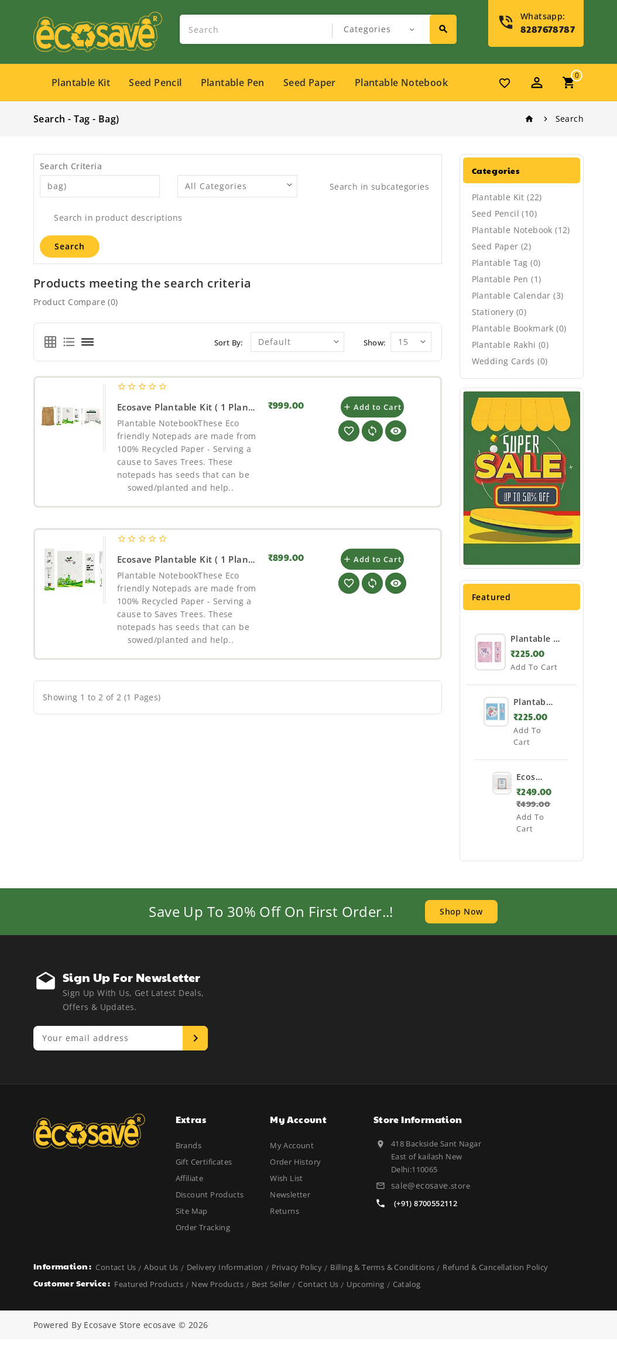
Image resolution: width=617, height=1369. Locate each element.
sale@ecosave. (421, 1185)
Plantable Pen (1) (506, 279)
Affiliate (190, 1178)
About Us (161, 1297)
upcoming (365, 1314)
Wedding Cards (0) (510, 361)
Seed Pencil (155, 82)
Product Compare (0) (75, 301)
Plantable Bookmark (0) (519, 328)
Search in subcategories (372, 186)
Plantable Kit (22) (507, 197)
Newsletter (290, 1194)
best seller (271, 1314)
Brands (188, 1145)
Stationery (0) (499, 311)
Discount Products (210, 1194)
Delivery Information (225, 1297)
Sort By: (228, 342)
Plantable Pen (233, 82)
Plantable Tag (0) (506, 262)
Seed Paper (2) (502, 246)
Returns (284, 1211)
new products (217, 1314)
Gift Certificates (204, 1161)
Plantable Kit (81, 82)
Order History (295, 1161)
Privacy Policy (297, 1297)
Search (570, 118)
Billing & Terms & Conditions (382, 1297)
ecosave (159, 1354)
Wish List (286, 1178)
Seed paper (309, 82)
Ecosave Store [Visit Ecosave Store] (112, 1354)
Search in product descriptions (111, 217)
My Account (292, 1145)
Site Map (192, 1211)
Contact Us (115, 1297)
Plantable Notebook (401, 82)
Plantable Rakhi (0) (510, 344)
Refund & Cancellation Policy (495, 1297)
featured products (148, 1314)
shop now (461, 911)
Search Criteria (71, 166)
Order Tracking (203, 1227)
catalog (407, 1314)
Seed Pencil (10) (504, 213)
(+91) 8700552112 (425, 1203)
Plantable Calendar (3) (518, 295)
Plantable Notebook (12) (521, 229)
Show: (375, 342)
